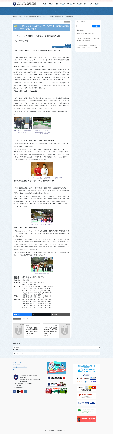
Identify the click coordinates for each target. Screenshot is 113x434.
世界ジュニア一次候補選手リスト (62, 47)
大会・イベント (30, 318)
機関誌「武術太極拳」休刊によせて (86, 33)
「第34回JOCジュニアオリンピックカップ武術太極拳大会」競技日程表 (88, 39)
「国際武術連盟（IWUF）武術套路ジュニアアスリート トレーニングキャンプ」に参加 (88, 46)
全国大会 (67, 21)
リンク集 (16, 364)
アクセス (16, 369)
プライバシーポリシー (20, 367)
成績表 (68, 44)
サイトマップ (17, 362)
